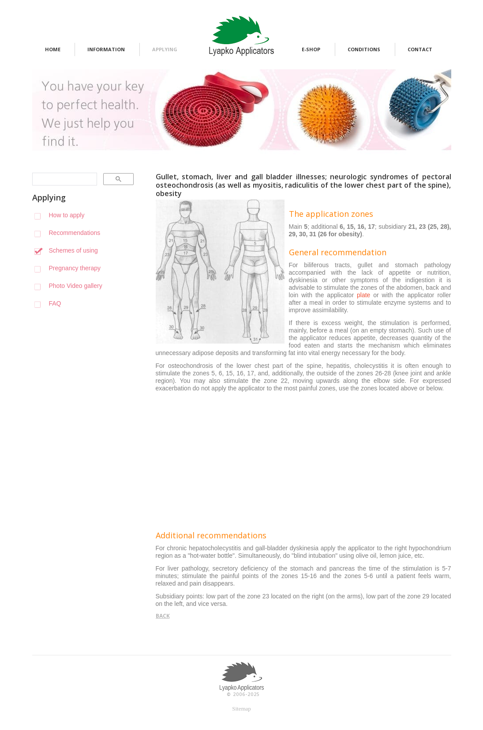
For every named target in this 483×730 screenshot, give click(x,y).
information (106, 49)
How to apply (67, 215)
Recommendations (75, 232)
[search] (64, 179)
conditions (364, 49)
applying (164, 49)
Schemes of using (73, 250)
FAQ (55, 303)
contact (420, 49)
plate (363, 295)
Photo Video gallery (75, 285)
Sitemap (241, 708)
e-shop (311, 49)
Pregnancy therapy (75, 268)
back (163, 616)
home (52, 49)
